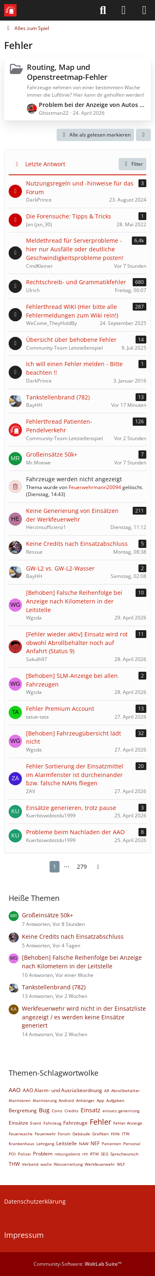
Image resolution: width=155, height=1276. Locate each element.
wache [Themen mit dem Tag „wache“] (46, 1164)
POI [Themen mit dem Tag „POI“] (12, 1154)
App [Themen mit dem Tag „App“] (100, 1100)
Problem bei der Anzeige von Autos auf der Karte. (93, 105)
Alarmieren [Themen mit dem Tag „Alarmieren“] (20, 1100)
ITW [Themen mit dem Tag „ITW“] (125, 1134)
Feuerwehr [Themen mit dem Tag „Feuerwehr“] (45, 1134)
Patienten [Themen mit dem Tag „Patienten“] (111, 1143)
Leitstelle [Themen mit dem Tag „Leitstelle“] (66, 1143)
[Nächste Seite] (98, 867)
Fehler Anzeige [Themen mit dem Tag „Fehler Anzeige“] (127, 1123)
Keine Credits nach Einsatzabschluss (73, 936)
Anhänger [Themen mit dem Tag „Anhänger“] (85, 1100)
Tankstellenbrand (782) (54, 987)
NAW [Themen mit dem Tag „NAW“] (83, 1143)
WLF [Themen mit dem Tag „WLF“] (121, 1164)
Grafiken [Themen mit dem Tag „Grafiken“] (100, 1134)
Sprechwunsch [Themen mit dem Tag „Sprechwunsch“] (124, 1154)
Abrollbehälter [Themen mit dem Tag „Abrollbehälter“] (125, 1090)
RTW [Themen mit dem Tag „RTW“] (94, 1154)
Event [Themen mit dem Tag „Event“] (35, 1123)
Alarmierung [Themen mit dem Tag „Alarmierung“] (45, 1100)
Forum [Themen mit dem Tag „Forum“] (64, 1134)
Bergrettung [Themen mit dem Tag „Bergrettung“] (23, 1110)
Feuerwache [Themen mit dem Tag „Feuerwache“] (21, 1134)
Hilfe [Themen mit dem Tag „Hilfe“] (115, 1134)
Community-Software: (77, 1263)
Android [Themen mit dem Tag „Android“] (66, 1100)
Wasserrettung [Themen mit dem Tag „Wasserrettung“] (68, 1164)
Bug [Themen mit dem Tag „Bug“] (44, 1110)
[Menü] (144, 10)
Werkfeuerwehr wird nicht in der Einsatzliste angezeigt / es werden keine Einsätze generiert (84, 1017)
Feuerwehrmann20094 (95, 487)
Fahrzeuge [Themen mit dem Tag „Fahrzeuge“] (75, 1122)
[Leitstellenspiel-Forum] (10, 10)
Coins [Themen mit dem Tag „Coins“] (57, 1111)
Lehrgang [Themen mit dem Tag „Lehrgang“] (45, 1143)
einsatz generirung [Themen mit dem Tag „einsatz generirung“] (121, 1111)
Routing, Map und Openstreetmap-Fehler (67, 72)
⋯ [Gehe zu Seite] (66, 866)
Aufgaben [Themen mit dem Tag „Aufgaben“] (115, 1100)
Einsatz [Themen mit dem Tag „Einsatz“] (90, 1110)
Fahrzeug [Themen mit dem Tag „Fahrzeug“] (52, 1123)
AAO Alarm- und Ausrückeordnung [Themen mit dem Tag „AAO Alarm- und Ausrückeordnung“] (62, 1090)
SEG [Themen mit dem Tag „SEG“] (104, 1154)
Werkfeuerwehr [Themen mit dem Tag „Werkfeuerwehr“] (100, 1164)
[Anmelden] (123, 10)
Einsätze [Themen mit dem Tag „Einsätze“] (18, 1122)
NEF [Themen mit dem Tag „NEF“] (95, 1143)
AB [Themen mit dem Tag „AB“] (106, 1090)
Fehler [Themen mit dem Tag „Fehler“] (100, 1122)
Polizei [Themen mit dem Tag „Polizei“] (24, 1154)
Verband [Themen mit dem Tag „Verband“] (30, 1164)
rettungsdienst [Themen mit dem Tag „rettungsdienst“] (67, 1154)
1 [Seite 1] (54, 866)
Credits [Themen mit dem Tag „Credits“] (71, 1111)
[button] (143, 135)
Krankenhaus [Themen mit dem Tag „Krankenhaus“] (21, 1143)
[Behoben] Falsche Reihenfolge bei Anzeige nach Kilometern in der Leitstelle (82, 962)
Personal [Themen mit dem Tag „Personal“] (132, 1143)
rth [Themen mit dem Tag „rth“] (85, 1154)
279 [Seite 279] (82, 866)
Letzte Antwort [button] (45, 164)
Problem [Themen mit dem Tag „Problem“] (42, 1153)
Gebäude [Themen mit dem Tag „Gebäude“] (81, 1134)
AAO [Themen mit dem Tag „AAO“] (15, 1090)
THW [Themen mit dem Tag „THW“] (14, 1163)
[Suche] (103, 10)
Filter (132, 163)
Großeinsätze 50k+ (47, 915)
